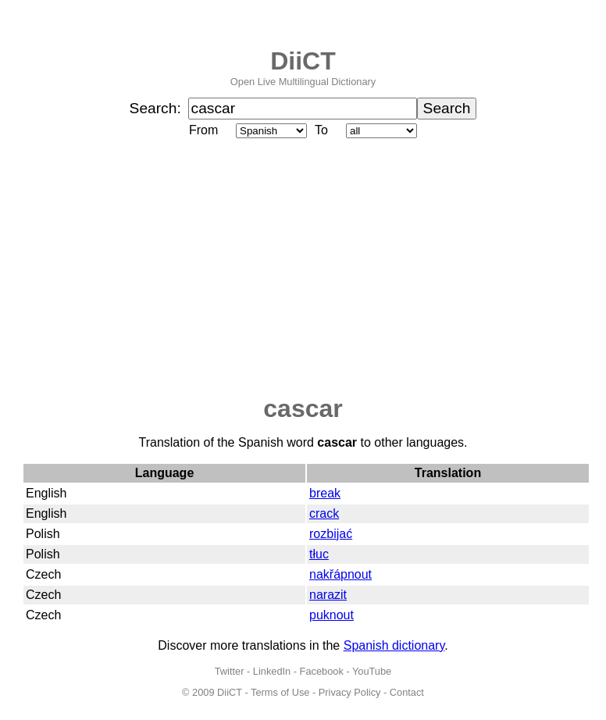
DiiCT (303, 61)
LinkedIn (272, 671)
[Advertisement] (303, 268)
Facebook (322, 671)
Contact (407, 692)
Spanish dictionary (394, 645)
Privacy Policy (350, 692)
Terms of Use (280, 692)
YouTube (371, 671)
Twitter (229, 671)
